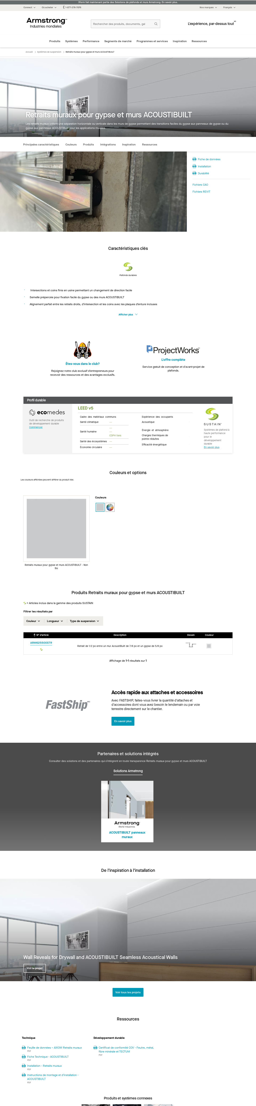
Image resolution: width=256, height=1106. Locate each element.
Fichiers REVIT (201, 191)
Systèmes (71, 41)
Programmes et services (152, 41)
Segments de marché (118, 41)
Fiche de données (209, 159)
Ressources (199, 41)
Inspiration (180, 41)
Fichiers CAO (200, 185)
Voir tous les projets (128, 992)
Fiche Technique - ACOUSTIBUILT (48, 1057)
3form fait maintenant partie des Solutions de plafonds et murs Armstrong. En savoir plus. (128, 2)
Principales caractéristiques (41, 144)
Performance (91, 41)
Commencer (36, 427)
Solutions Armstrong (128, 771)
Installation (204, 166)
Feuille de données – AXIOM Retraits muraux (54, 1048)
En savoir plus (211, 447)
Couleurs (71, 144)
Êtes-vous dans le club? (83, 364)
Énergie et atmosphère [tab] (155, 430)
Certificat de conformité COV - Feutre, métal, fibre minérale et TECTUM (126, 1050)
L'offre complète (173, 364)
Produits (54, 41)
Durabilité (203, 173)
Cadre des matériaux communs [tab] (98, 416)
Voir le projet (35, 968)
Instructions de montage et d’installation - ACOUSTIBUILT (53, 1077)
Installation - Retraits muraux (44, 1066)
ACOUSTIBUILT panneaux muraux (127, 835)
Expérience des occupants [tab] (157, 416)
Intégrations (108, 144)
